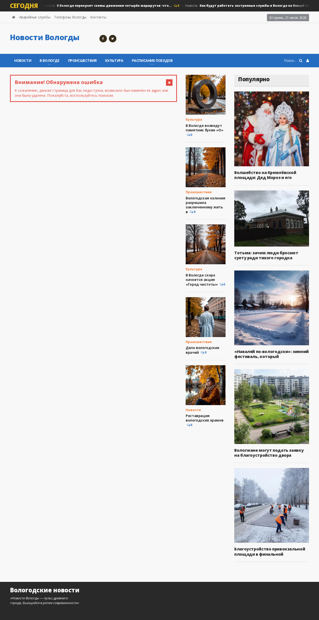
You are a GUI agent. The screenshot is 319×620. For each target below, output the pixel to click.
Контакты (98, 17)
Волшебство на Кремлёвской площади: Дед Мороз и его (265, 175)
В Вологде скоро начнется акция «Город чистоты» (202, 280)
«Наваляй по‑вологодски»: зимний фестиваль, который (271, 354)
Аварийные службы (34, 17)
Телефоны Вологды (70, 17)
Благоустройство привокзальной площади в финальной (269, 551)
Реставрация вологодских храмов (204, 418)
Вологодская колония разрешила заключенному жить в (205, 205)
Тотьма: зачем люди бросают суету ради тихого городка (266, 255)
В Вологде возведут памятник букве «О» (204, 127)
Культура (114, 60)
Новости (106, 5)
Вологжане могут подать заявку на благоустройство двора (268, 452)
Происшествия (82, 60)
